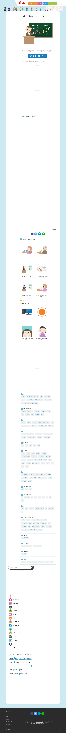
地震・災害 (27, 497)
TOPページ (8, 711)
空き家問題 (24, 553)
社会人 (23, 399)
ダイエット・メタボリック (27, 411)
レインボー (20, 666)
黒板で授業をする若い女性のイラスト (37, 16)
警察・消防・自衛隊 (43, 425)
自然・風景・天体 (27, 494)
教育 (30, 61)
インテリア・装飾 (35, 519)
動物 (22, 508)
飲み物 (40, 529)
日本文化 (25, 535)
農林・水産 (51, 425)
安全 (26, 445)
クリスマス (43, 453)
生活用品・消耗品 (36, 526)
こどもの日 (34, 456)
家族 (41, 396)
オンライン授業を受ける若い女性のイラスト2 (42, 296)
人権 (22, 445)
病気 (42, 414)
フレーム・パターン (39, 561)
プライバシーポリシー (9, 726)
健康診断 (27, 414)
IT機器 (28, 519)
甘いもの (26, 669)
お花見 (37, 453)
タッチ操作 (19, 654)
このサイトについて (33, 3)
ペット (30, 477)
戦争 (30, 445)
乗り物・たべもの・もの (28, 517)
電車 (31, 529)
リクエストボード (52, 3)
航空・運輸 (34, 425)
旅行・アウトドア (36, 463)
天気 (35, 497)
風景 (22, 500)
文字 (51, 561)
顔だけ (17, 662)
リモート (12, 662)
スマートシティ (26, 543)
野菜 (21, 669)
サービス (23, 422)
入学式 (40, 459)
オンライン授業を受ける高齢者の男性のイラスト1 (42, 258)
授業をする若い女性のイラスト (27, 276)
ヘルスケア (37, 411)
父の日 (48, 463)
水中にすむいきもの (39, 508)
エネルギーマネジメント (26, 545)
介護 (22, 414)
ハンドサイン (30, 561)
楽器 (29, 526)
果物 (11, 669)
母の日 (43, 463)
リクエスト (23, 662)
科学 (52, 422)
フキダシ (16, 669)
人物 (24, 394)
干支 (26, 508)
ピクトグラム (13, 666)
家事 (35, 477)
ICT (24, 431)
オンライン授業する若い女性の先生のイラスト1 (42, 277)
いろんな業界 (25, 61)
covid (25, 654)
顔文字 (11, 673)
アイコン (23, 561)
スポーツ (49, 474)
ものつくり (34, 422)
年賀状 (21, 673)
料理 (29, 662)
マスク (16, 673)
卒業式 (45, 459)
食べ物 (35, 529)
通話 (16, 658)
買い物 (50, 477)
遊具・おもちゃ (25, 529)
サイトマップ (8, 729)
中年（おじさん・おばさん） (32, 396)
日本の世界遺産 (25, 537)
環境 (39, 445)
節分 (52, 463)
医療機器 (37, 414)
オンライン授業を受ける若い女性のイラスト (27, 258)
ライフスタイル (26, 472)
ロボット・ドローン (31, 437)
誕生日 (27, 466)
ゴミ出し (29, 658)
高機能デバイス (47, 437)
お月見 (23, 453)
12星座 (11, 658)
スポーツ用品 (36, 523)
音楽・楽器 (24, 481)
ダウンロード (37, 56)
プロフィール (22, 658)
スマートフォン (38, 433)
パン (30, 666)
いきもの (25, 506)
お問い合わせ (8, 724)
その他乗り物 (43, 523)
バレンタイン (41, 456)
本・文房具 (24, 526)
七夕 (36, 459)
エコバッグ (12, 654)
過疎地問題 (25, 551)
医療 (32, 414)
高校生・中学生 (48, 399)
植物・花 (31, 508)
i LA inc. (35, 723)
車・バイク (49, 526)
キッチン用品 (24, 523)
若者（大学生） (30, 399)
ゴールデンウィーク (26, 456)
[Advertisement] (37, 76)
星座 (43, 497)
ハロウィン (48, 456)
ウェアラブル (43, 519)
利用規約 (45, 3)
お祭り (32, 453)
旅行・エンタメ (46, 422)
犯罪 (34, 445)
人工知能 (39, 437)
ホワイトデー (30, 459)
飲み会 (29, 481)
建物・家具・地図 (27, 486)
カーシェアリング (37, 545)
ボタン (46, 561)
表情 (36, 399)
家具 (26, 489)
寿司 (26, 666)
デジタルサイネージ (48, 433)
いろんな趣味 (24, 474)
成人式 (23, 463)
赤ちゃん (41, 399)
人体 (49, 411)
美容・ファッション (26, 425)
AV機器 (23, 519)
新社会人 (28, 463)
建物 (30, 489)
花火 (22, 466)
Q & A (40, 3)
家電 (49, 523)
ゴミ (30, 523)
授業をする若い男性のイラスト (27, 295)
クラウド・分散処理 (29, 433)
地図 (22, 489)
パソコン (23, 437)
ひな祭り (23, 459)
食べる (29, 654)
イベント (25, 450)
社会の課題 (25, 442)
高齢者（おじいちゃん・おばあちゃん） (30, 403)
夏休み (50, 459)
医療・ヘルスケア (27, 408)
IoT (22, 433)
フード (28, 422)
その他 (23, 396)
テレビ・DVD (24, 477)
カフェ (30, 474)
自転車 (43, 526)
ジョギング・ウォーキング (39, 474)
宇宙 (39, 497)
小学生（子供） (47, 396)
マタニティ (43, 411)
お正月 (28, 453)
